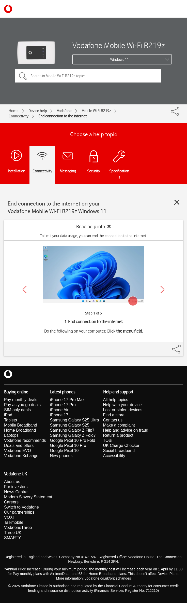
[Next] (162, 289)
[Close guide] (176, 202)
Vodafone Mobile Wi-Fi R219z (118, 45)
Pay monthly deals (20, 400)
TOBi (107, 440)
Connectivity (18, 116)
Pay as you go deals (22, 405)
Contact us (112, 420)
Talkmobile (13, 522)
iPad (8, 415)
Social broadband (119, 450)
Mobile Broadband (20, 425)
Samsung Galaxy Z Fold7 (73, 435)
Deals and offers (19, 445)
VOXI (9, 517)
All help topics (115, 400)
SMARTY (12, 538)
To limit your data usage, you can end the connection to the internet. (93, 236)
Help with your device (122, 405)
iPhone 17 (59, 415)
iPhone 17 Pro (63, 405)
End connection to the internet (62, 116)
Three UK (12, 532)
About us (12, 481)
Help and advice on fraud (125, 430)
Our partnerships (19, 512)
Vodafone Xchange (21, 456)
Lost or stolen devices (123, 410)
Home (14, 110)
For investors (15, 487)
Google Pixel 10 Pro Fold (72, 440)
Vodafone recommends (25, 440)
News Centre (15, 492)
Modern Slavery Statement (28, 497)
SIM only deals (17, 410)
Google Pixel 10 (64, 450)
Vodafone (64, 110)
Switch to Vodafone (21, 507)
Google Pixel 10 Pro (68, 445)
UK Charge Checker (121, 445)
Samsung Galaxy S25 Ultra (74, 420)
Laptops (11, 435)
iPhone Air (59, 410)
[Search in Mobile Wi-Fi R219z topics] (88, 76)
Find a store (113, 415)
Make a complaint (119, 425)
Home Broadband (20, 430)
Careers (11, 502)
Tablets (10, 420)
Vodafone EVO (17, 450)
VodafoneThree (18, 527)
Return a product (118, 435)
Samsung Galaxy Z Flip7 (72, 430)
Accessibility (114, 456)
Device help (37, 110)
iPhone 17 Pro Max (67, 400)
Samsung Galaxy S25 (69, 425)
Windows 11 (119, 59)
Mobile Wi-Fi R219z (96, 110)
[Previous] (25, 289)
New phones (61, 456)
